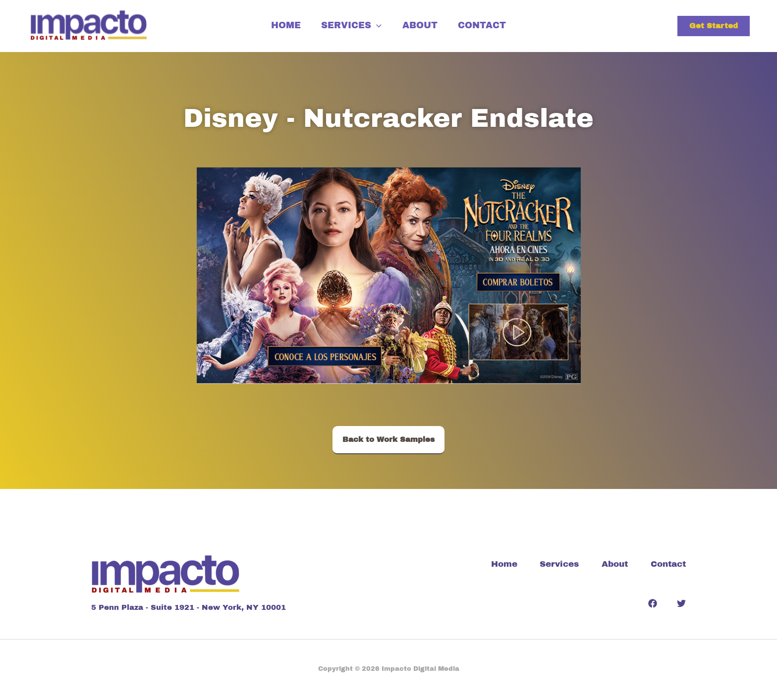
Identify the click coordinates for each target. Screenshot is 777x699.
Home (279, 24)
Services (349, 24)
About (422, 24)
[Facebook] (652, 603)
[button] (713, 26)
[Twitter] (681, 603)
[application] (374, 24)
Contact (488, 24)
